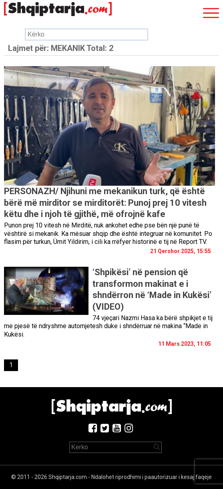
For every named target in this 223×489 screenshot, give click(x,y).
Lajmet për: (60, 48)
